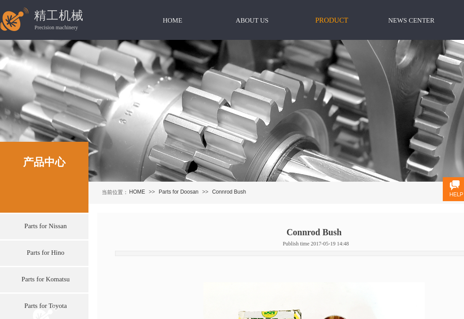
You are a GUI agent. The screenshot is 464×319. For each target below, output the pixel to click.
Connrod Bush (229, 192)
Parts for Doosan (179, 192)
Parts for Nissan (45, 226)
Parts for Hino (46, 252)
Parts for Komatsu (45, 279)
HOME (137, 192)
